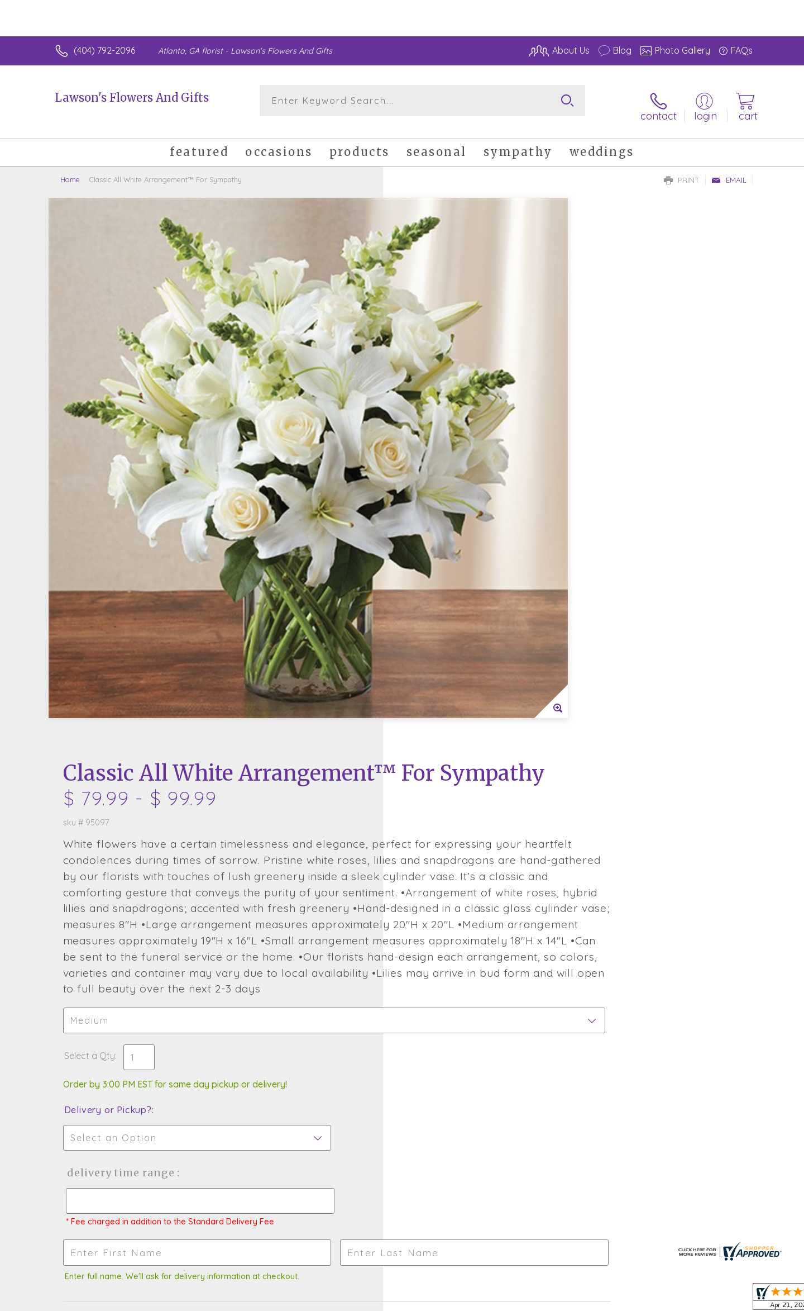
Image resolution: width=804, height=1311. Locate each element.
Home (70, 170)
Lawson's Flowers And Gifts (132, 97)
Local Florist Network (654, 1299)
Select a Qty (428, 583)
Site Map (723, 1299)
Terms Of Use (508, 1299)
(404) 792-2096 (104, 50)
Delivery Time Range (458, 700)
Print (682, 171)
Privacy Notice (574, 1299)
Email (728, 171)
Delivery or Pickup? (447, 637)
